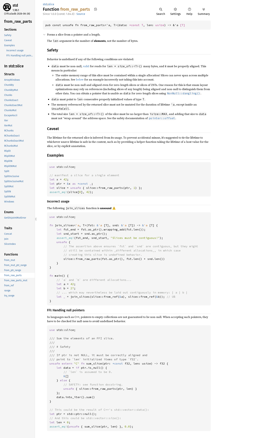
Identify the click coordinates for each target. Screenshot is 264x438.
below (80, 79)
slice (51, 4)
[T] (182, 25)
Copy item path (95, 9)
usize (159, 25)
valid (86, 66)
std (15, 5)
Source (80, 14)
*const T (136, 25)
